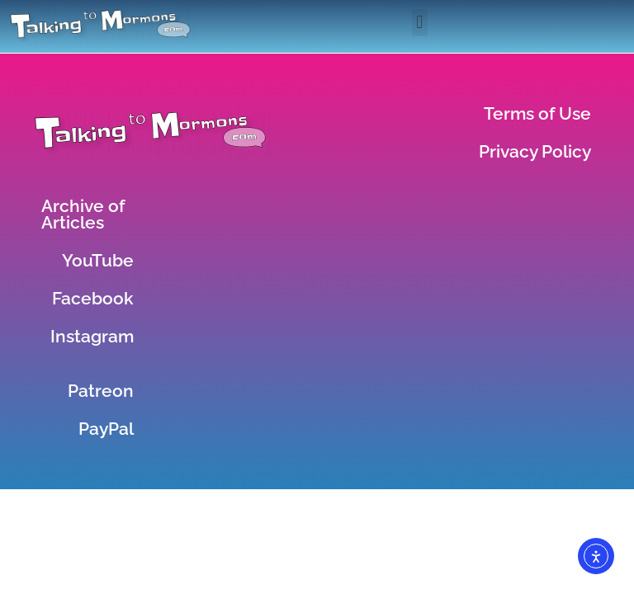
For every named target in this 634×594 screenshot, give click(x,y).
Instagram (92, 336)
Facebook (93, 298)
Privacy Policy (535, 151)
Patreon (101, 390)
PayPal (106, 428)
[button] (420, 22)
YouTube (98, 260)
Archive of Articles (83, 214)
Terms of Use (537, 113)
